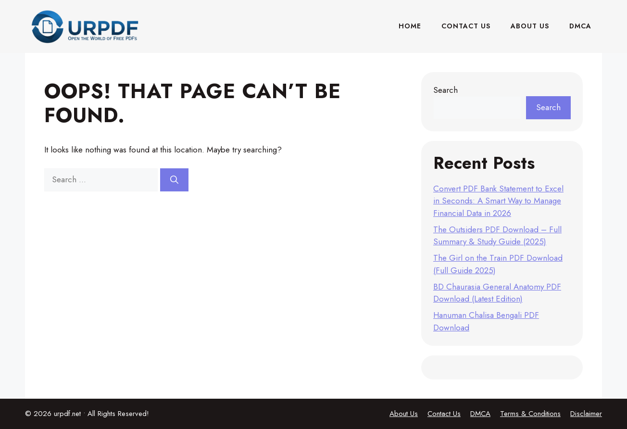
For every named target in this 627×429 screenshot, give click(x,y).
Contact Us (465, 26)
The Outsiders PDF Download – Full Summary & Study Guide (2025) (497, 236)
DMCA (580, 26)
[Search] (174, 179)
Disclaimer (586, 413)
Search (445, 90)
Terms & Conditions (530, 413)
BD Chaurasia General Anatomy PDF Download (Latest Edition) (497, 293)
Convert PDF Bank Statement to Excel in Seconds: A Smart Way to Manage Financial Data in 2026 (498, 201)
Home (410, 26)
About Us (530, 26)
